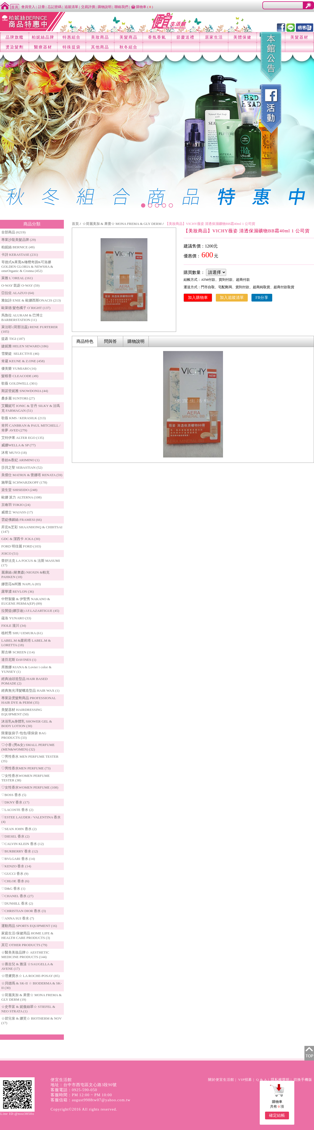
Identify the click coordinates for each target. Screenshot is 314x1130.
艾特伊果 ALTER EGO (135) (22, 438)
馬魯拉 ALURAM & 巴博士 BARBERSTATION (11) (22, 317)
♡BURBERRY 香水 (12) (19, 851)
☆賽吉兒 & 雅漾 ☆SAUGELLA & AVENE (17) (27, 966)
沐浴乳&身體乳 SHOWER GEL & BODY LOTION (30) (26, 723)
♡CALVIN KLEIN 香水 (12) (22, 844)
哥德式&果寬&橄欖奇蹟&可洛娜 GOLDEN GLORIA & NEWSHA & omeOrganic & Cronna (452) (27, 266)
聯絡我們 (121, 7)
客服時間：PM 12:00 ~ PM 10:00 (81, 1095)
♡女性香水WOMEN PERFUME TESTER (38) (25, 778)
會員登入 (28, 7)
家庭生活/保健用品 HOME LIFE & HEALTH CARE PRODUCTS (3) (27, 935)
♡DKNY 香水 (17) (15, 802)
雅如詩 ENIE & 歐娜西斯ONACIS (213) (31, 300)
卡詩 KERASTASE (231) (19, 255)
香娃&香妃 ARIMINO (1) (20, 460)
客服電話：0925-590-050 (74, 1090)
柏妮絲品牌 (43, 37)
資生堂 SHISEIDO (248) (19, 490)
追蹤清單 (71, 7)
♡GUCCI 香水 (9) (14, 874)
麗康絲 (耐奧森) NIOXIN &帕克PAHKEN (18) (25, 574)
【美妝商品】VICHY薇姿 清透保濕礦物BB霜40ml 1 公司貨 (210, 224)
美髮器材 (299, 37)
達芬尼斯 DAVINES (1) (18, 660)
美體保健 (242, 37)
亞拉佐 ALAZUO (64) (17, 293)
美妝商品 (100, 37)
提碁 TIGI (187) (13, 339)
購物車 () (142, 7)
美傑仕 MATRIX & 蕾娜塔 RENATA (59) (31, 475)
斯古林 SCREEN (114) (18, 652)
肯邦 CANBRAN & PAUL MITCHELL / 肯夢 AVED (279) (30, 427)
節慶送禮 (185, 37)
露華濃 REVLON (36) (17, 591)
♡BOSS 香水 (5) (13, 795)
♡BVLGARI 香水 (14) (18, 859)
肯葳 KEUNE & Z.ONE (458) (23, 361)
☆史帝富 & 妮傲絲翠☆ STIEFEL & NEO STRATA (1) (28, 1009)
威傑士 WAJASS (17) (17, 512)
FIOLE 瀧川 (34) (13, 626)
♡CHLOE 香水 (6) (15, 881)
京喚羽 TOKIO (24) (15, 505)
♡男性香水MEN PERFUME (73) (26, 768)
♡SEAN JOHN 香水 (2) (18, 829)
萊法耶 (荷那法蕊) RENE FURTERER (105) (29, 329)
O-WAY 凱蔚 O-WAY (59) (20, 285)
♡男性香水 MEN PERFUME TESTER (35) (30, 758)
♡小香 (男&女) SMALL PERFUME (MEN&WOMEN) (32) (28, 747)
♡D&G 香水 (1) (13, 888)
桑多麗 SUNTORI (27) (18, 398)
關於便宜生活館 (221, 1080)
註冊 (41, 7)
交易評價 (88, 7)
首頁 (75, 224)
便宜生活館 (61, 1080)
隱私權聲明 (280, 1080)
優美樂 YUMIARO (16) (18, 368)
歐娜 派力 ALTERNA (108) (21, 497)
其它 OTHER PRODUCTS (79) (24, 945)
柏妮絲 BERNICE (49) (18, 247)
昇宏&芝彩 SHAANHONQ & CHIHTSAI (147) (31, 529)
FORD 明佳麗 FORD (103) (21, 546)
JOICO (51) (9, 553)
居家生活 (214, 37)
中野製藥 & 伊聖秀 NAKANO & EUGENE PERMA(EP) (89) (25, 601)
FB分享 (261, 297)
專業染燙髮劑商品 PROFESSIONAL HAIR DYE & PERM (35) (28, 700)
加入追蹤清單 (232, 297)
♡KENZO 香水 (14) (16, 866)
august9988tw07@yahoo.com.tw (101, 1100)
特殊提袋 (72, 47)
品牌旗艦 (15, 37)
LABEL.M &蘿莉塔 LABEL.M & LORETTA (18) (26, 642)
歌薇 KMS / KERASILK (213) (23, 418)
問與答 (110, 341)
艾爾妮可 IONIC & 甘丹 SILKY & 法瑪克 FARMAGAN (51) (30, 408)
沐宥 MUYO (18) (14, 453)
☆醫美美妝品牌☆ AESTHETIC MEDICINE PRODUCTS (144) (25, 954)
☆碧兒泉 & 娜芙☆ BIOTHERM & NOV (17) (31, 1020)
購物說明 (104, 7)
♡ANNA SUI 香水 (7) (17, 918)
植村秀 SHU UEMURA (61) (22, 633)
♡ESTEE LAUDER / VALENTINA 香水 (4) (31, 819)
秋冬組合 (128, 47)
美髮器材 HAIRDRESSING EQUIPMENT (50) (21, 712)
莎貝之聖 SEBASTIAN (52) (21, 467)
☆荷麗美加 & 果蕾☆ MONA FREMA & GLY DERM (122, 224)
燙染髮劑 (15, 47)
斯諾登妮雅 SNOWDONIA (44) (24, 391)
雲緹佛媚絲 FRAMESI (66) (21, 520)
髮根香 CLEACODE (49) (19, 376)
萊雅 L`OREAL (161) (17, 278)
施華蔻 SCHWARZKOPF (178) (24, 482)
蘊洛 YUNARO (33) (16, 618)
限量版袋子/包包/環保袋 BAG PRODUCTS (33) (23, 735)
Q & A (261, 1080)
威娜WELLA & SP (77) (18, 445)
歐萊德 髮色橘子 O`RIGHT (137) (25, 308)
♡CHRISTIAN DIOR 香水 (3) (23, 911)
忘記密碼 (54, 7)
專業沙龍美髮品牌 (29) (18, 240)
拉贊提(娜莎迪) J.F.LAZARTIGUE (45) (30, 611)
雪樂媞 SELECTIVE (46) (20, 354)
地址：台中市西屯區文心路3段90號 (84, 1085)
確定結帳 (277, 1115)
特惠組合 (72, 37)
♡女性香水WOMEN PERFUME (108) (29, 787)
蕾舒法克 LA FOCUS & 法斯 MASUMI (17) (30, 563)
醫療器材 (43, 47)
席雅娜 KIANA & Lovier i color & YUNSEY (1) (26, 669)
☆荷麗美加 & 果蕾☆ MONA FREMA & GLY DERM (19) (31, 997)
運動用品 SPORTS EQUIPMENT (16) (29, 926)
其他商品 (100, 47)
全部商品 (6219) (13, 232)
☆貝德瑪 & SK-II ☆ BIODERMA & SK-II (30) (31, 985)
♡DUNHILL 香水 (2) (17, 903)
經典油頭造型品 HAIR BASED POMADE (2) (24, 681)
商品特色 (84, 341)
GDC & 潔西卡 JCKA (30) (20, 539)
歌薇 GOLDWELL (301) (19, 383)
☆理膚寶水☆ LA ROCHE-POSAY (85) (30, 976)
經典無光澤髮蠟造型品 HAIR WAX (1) (30, 690)
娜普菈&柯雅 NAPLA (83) (21, 584)
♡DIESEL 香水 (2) (15, 836)
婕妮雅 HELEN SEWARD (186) (24, 346)
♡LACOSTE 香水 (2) (17, 810)
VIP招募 (245, 1080)
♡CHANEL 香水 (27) (17, 896)
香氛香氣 (157, 37)
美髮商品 (128, 37)
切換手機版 (303, 1080)
